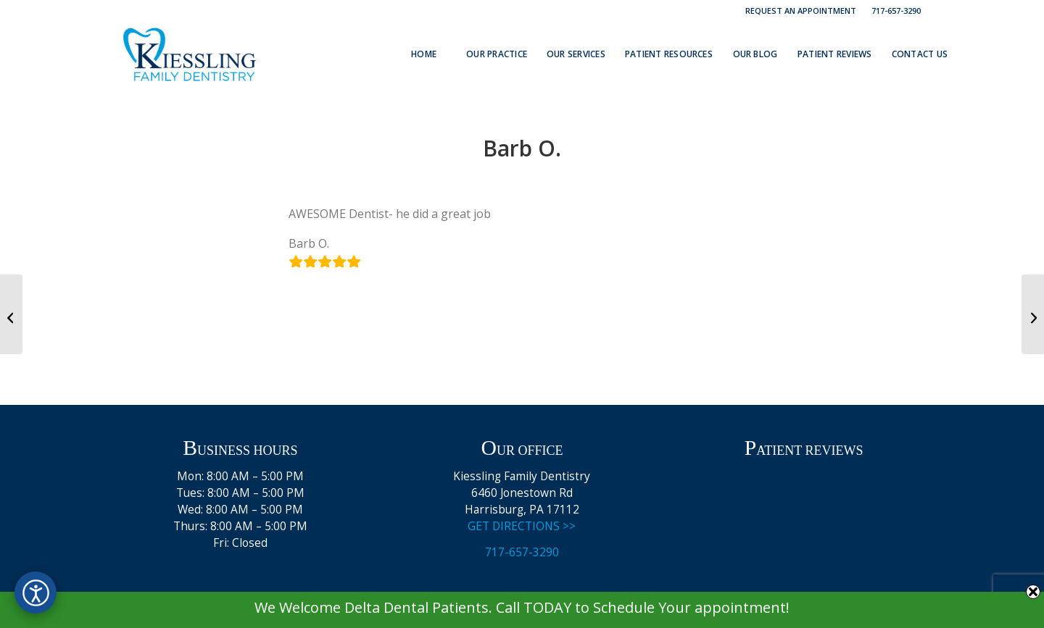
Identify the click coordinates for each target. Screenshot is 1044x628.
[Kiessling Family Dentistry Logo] (189, 54)
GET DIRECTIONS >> (522, 526)
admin (574, 178)
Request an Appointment (800, 10)
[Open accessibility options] (35, 593)
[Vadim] (1033, 314)
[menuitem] (801, 10)
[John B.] (11, 314)
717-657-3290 (896, 10)
